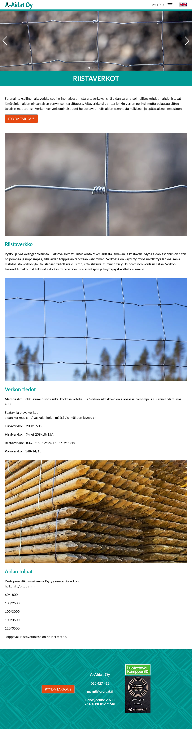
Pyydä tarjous (21, 119)
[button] (187, 40)
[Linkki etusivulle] (19, 4)
